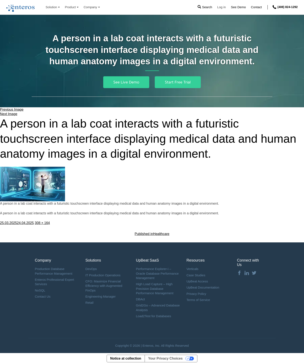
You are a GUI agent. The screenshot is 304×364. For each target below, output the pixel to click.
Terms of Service (198, 300)
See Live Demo (126, 82)
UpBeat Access (197, 281)
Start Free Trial (178, 82)
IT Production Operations (102, 275)
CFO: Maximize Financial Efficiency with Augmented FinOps (103, 285)
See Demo (238, 7)
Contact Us (42, 296)
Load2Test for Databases (153, 316)
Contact (256, 7)
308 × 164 (42, 223)
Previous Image (11, 109)
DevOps (91, 269)
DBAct (140, 299)
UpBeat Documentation (202, 287)
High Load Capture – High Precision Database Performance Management (155, 288)
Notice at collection (125, 358)
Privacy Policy (196, 293)
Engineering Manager (100, 296)
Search (207, 7)
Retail (89, 302)
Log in (221, 7)
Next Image (8, 114)
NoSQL (40, 290)
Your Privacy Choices (165, 358)
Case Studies (195, 275)
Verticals (192, 269)
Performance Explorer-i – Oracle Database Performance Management (157, 273)
